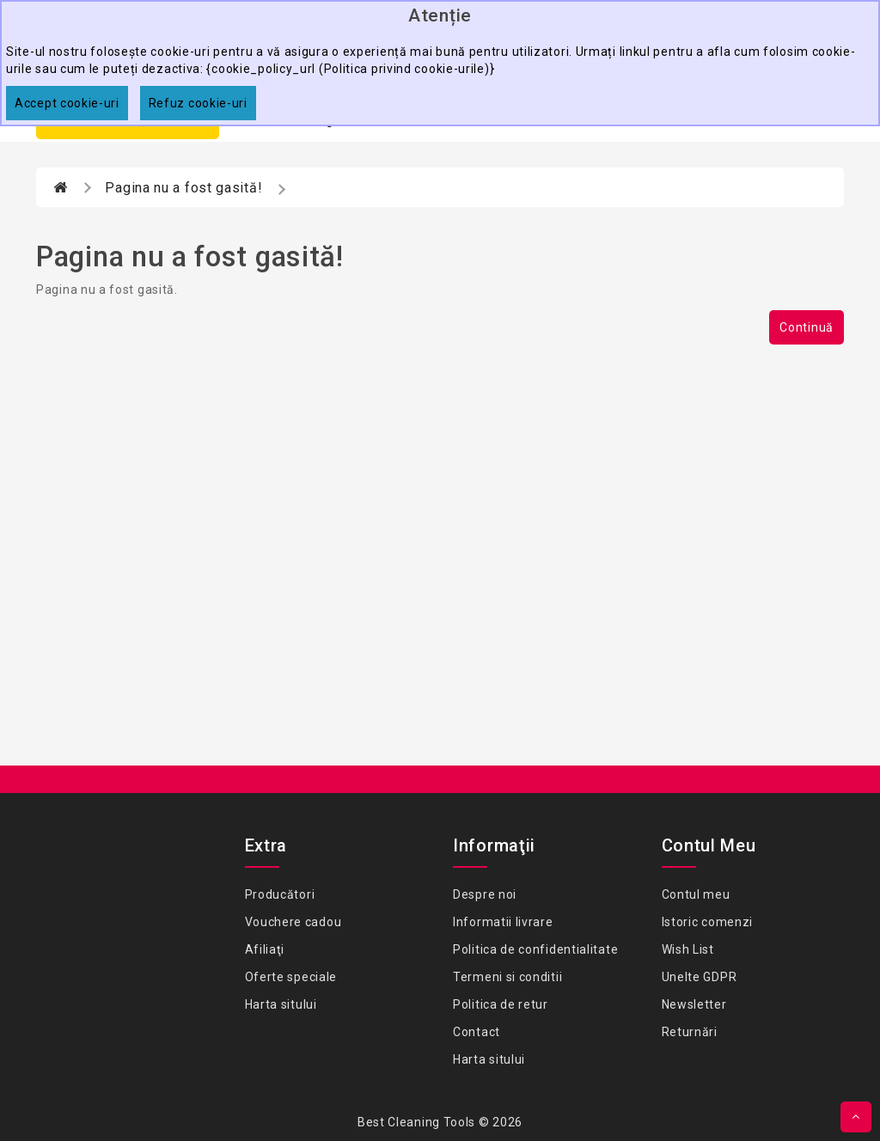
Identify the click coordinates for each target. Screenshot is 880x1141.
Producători (280, 894)
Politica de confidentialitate (535, 949)
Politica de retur (500, 1004)
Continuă (806, 327)
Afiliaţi (265, 949)
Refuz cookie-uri (198, 103)
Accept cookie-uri (67, 103)
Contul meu (696, 894)
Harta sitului (281, 1004)
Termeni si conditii (507, 977)
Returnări (690, 1032)
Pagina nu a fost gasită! (183, 188)
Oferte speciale (291, 977)
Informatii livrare (503, 922)
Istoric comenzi (708, 922)
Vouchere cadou (293, 922)
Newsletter (694, 1004)
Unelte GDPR (699, 977)
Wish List (688, 949)
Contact (476, 1032)
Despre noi (484, 894)
